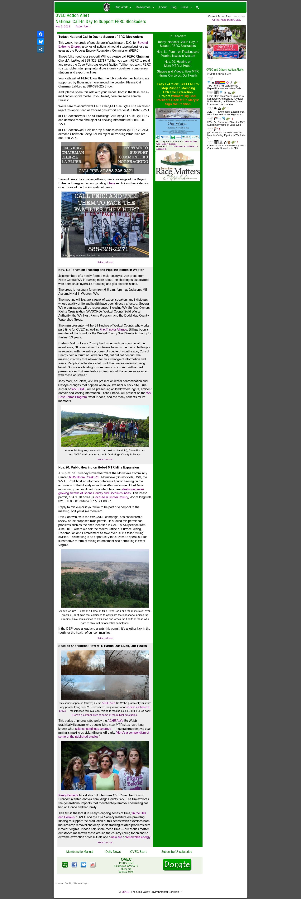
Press (186, 7)
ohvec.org (126, 869)
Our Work (123, 7)
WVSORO (78, 389)
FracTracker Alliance (113, 329)
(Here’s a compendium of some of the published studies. (104, 714)
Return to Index (105, 262)
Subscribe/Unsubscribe (176, 851)
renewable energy (138, 837)
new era (116, 837)
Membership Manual (79, 851)
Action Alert (82, 26)
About (163, 7)
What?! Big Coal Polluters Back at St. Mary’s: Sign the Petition (178, 100)
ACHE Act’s (108, 703)
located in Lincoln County (111, 497)
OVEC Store (138, 851)
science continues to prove (93, 728)
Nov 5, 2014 (62, 26)
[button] (197, 7)
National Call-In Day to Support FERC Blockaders (100, 21)
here (112, 183)
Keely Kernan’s (68, 795)
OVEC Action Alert (72, 15)
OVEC (126, 891)
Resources (145, 7)
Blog (173, 7)
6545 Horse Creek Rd (83, 477)
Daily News (113, 851)
